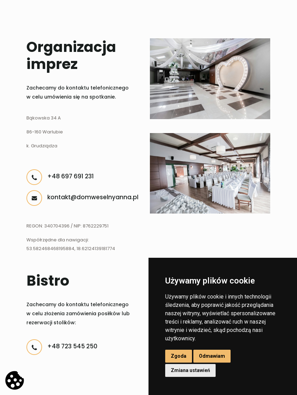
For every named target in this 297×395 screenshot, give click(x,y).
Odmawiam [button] (212, 356)
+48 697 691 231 (70, 176)
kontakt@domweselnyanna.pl (92, 197)
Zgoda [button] (178, 356)
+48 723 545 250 (72, 346)
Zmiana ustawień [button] (190, 370)
